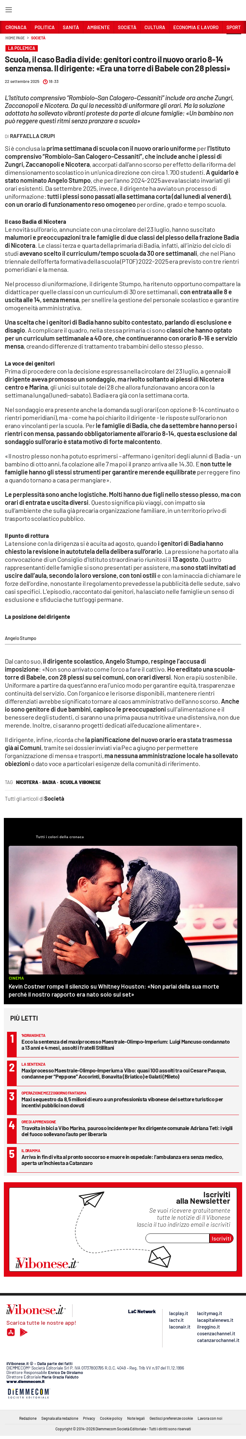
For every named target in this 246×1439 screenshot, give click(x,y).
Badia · (50, 782)
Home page (15, 38)
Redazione (28, 1418)
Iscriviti (221, 1238)
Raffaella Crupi (32, 136)
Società (38, 38)
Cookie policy (111, 1418)
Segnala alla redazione (59, 1418)
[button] (233, 41)
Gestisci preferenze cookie (171, 1418)
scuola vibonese (80, 782)
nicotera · (28, 782)
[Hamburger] (8, 11)
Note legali (136, 1418)
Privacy (89, 1418)
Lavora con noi (210, 1418)
